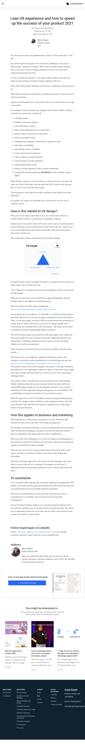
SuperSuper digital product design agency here (35, 531)
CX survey (20, 728)
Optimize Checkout (23, 713)
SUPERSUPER (76, 4)
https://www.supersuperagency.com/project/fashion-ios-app (35, 363)
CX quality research (23, 721)
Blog (38, 696)
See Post (8, 667)
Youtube (53, 701)
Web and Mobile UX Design (23, 702)
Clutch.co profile (56, 704)
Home (39, 693)
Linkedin (54, 695)
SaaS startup (7, 693)
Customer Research (23, 706)
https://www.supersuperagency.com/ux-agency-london (33, 309)
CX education (21, 725)
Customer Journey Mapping (23, 697)
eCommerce (7, 696)
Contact (39, 702)
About (39, 699)
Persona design (22, 693)
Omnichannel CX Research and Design (26, 717)
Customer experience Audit (26, 709)
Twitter (53, 698)
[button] (3, 4)
